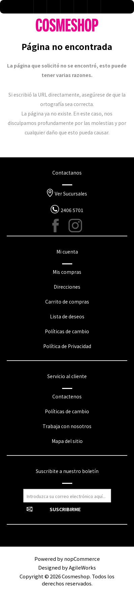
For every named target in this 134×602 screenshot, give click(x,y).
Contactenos (67, 396)
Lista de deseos (67, 7)
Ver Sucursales (71, 193)
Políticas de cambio (67, 331)
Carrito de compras (67, 301)
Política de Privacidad (67, 346)
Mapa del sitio (67, 441)
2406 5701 (72, 210)
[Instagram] (75, 225)
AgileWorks (82, 567)
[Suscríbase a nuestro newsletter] (67, 495)
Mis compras (67, 271)
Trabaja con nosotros (67, 426)
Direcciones (67, 286)
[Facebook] (59, 225)
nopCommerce (82, 558)
